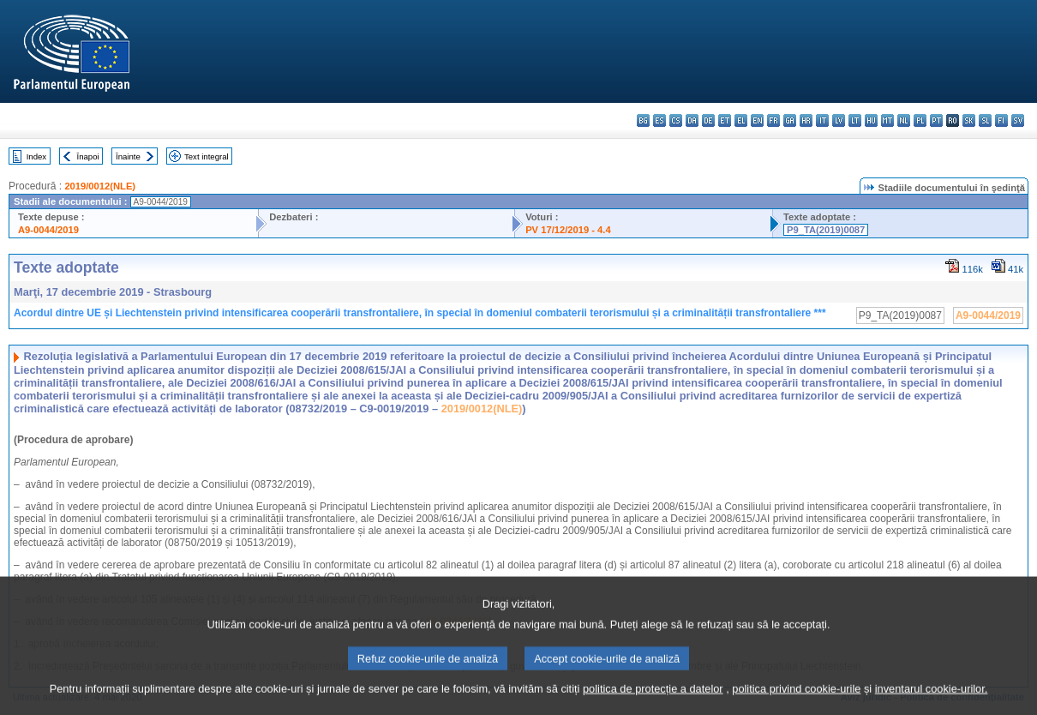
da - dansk (692, 120)
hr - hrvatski (806, 120)
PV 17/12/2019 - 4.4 (568, 230)
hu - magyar (871, 120)
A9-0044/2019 (48, 230)
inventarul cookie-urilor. (931, 700)
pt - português (936, 120)
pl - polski (920, 120)
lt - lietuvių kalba (854, 120)
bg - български (643, 120)
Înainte (128, 156)
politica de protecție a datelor (653, 700)
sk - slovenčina (968, 120)
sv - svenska (1017, 120)
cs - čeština (675, 120)
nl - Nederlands (903, 120)
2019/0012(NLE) (99, 186)
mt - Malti (887, 120)
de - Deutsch (708, 120)
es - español (659, 120)
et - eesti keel (724, 120)
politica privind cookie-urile (796, 700)
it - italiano (822, 120)
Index (36, 156)
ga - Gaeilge (789, 120)
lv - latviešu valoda (838, 120)
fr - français (773, 120)
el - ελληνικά (740, 120)
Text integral (206, 156)
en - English (757, 120)
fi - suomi (1001, 120)
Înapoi (88, 156)
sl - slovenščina (985, 120)
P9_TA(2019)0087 (826, 230)
